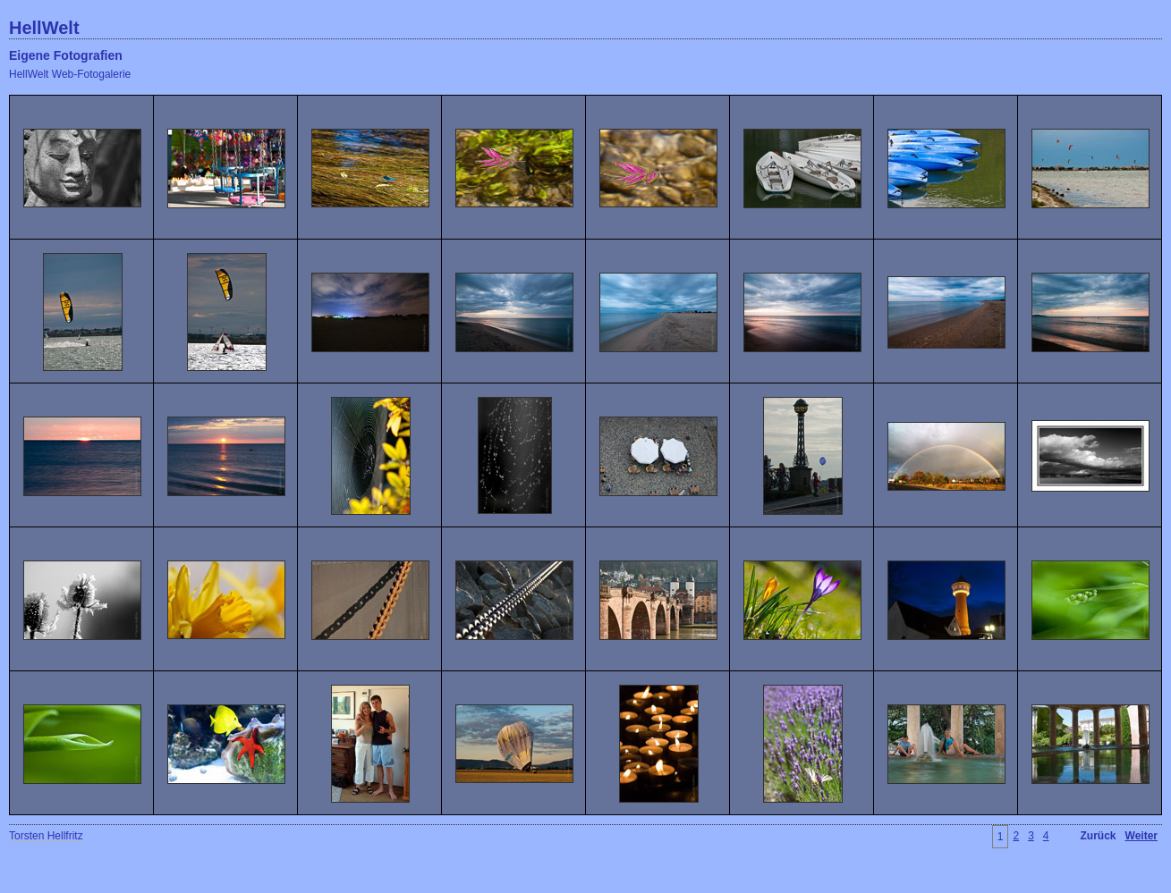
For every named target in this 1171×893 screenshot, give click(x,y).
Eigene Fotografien (66, 55)
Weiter (1141, 836)
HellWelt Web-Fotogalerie (70, 74)
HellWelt (44, 28)
